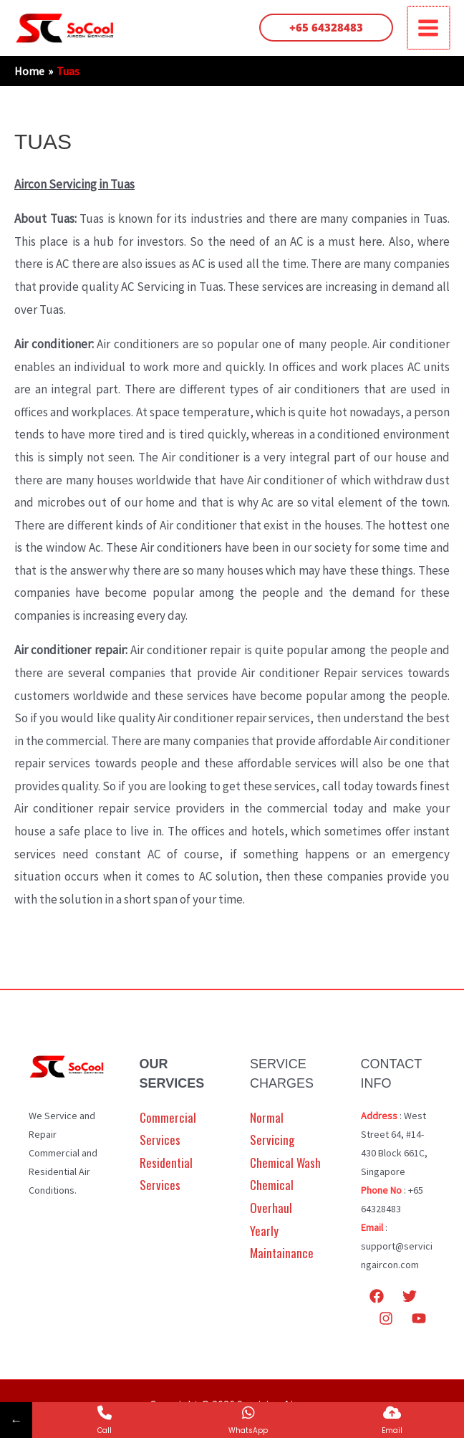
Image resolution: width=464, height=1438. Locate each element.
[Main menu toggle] (429, 28)
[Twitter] (409, 1297)
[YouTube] (419, 1320)
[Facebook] (376, 1297)
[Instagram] (386, 1320)
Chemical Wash (285, 1164)
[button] (328, 28)
